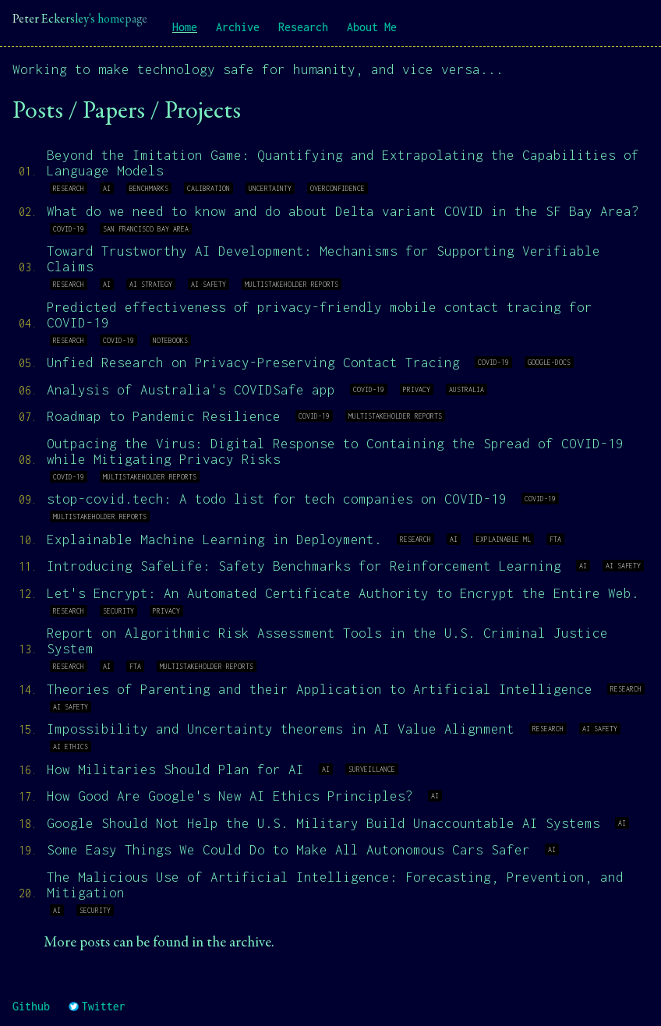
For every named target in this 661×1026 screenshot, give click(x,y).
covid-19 (68, 229)
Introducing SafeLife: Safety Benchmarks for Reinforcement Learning (304, 566)
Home (184, 27)
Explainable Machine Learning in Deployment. (214, 539)
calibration (208, 188)
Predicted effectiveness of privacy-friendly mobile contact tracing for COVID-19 (319, 315)
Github (31, 1006)
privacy (416, 389)
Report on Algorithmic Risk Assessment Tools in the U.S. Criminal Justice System (327, 640)
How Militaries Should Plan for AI (175, 769)
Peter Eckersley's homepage (79, 19)
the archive (239, 943)
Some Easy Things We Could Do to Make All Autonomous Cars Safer (288, 850)
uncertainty (270, 188)
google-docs (549, 362)
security (118, 611)
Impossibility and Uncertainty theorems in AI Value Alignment (280, 729)
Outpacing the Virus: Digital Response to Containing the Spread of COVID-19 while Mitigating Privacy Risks (335, 451)
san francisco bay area (146, 229)
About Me (372, 27)
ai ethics (70, 746)
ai (107, 188)
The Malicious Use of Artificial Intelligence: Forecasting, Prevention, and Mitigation (335, 884)
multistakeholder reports (291, 284)
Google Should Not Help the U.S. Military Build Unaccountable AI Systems (323, 823)
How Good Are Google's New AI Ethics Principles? (230, 796)
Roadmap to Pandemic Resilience (164, 416)
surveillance (371, 769)
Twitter (97, 1006)
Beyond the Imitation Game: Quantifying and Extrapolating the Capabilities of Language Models (343, 163)
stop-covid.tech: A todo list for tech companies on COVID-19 (277, 499)
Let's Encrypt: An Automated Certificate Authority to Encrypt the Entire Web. (343, 593)
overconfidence (337, 188)
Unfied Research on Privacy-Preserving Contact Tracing (253, 362)
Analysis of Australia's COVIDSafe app (191, 390)
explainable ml (503, 539)
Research (303, 27)
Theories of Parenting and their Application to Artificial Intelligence (319, 689)
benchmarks (148, 188)
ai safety (208, 284)
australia (466, 389)
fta (555, 539)
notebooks (170, 340)
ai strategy (150, 284)
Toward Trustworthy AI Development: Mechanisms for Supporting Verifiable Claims (323, 258)
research (68, 188)
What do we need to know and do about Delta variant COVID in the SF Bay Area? (343, 211)
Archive (238, 27)
